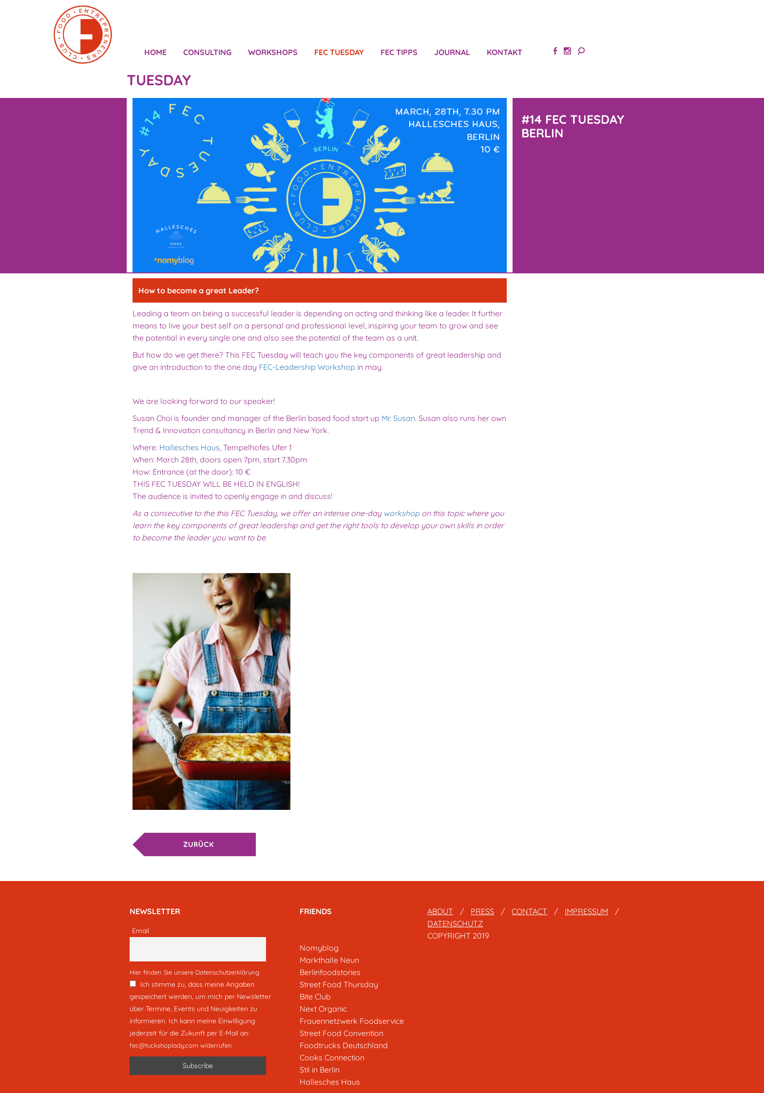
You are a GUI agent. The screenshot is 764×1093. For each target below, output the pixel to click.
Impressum (586, 911)
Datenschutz (455, 923)
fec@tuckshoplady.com (164, 1045)
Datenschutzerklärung (227, 972)
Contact (529, 911)
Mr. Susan (398, 418)
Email (140, 930)
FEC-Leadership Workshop (306, 367)
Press (482, 911)
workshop (401, 513)
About (440, 911)
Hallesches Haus (189, 447)
